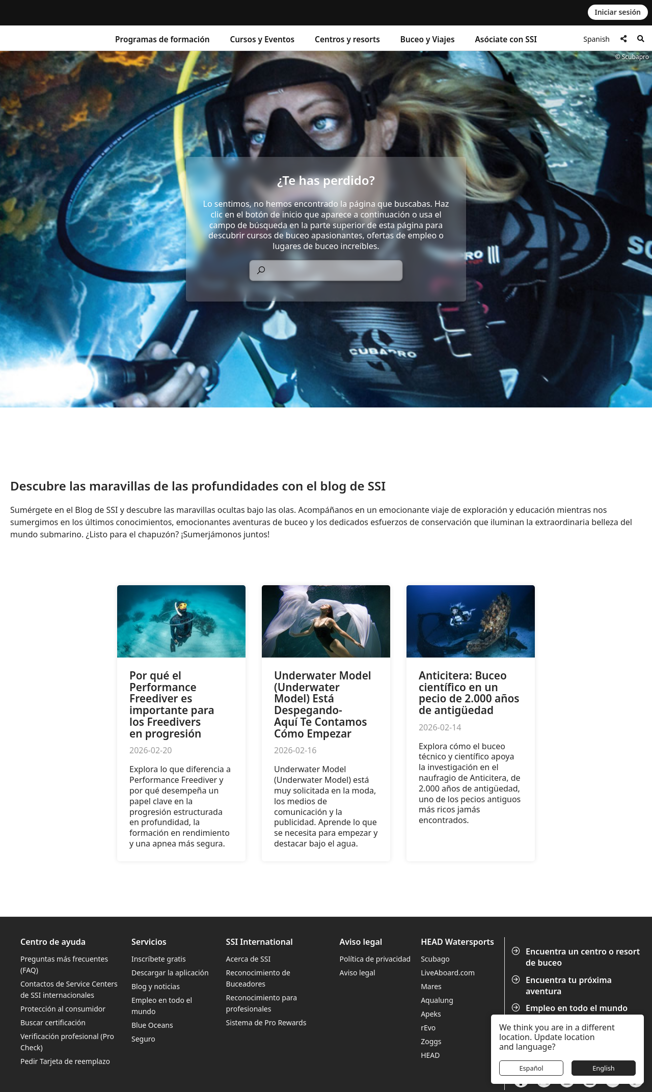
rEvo (428, 1027)
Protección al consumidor (62, 1009)
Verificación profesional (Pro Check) (67, 1041)
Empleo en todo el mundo (570, 1008)
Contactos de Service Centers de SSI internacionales (69, 989)
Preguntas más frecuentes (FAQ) (64, 964)
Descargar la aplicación (170, 972)
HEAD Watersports (457, 942)
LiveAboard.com (448, 972)
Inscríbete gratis (158, 959)
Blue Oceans (152, 1025)
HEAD (430, 1055)
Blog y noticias (155, 986)
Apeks (431, 1014)
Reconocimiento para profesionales (261, 1003)
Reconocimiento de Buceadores (258, 978)
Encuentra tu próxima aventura (562, 985)
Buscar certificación (53, 1022)
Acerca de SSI (248, 959)
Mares (431, 986)
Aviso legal (357, 972)
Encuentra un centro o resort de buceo (576, 957)
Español (531, 1068)
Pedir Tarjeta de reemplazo (65, 1061)
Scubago (435, 959)
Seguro (143, 1039)
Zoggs (431, 1041)
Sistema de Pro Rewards (266, 1022)
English (603, 1068)
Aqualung (437, 1000)
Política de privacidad (375, 959)
